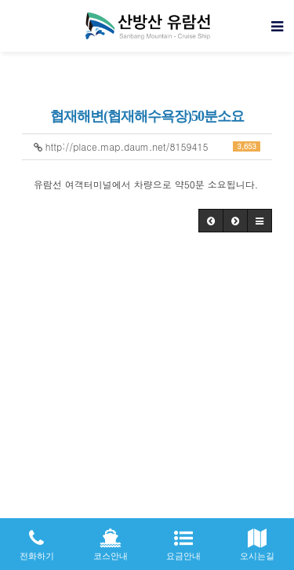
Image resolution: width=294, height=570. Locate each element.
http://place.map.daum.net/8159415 (147, 146)
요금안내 (184, 539)
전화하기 (37, 539)
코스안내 (110, 539)
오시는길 (257, 539)
